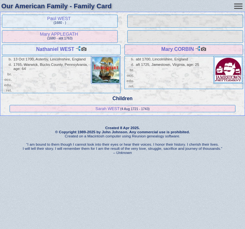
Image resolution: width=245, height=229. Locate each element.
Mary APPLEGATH (59, 34)
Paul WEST (59, 18)
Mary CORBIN (177, 49)
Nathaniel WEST (55, 49)
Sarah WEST (107, 108)
